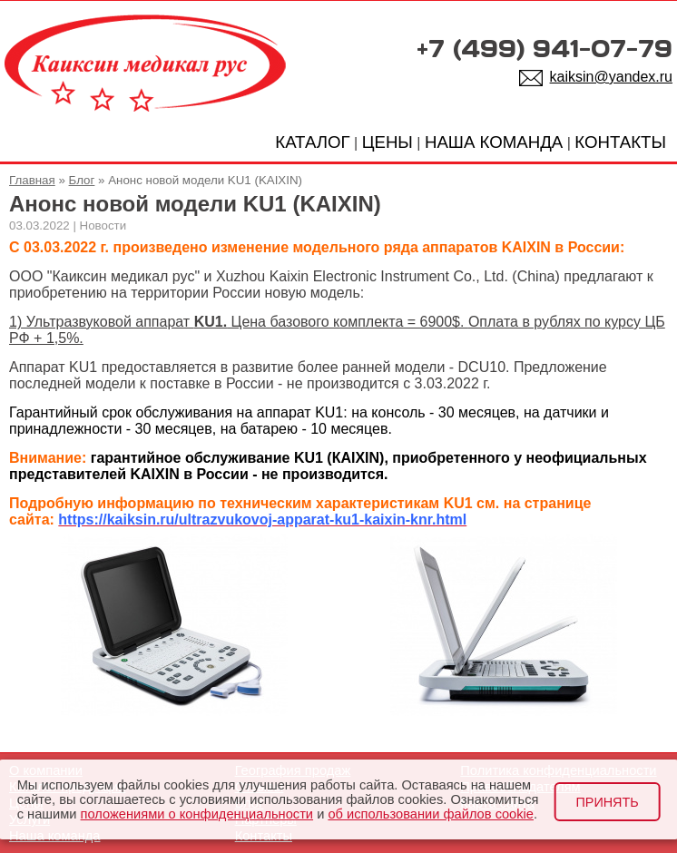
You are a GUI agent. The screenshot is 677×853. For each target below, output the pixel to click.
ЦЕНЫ (387, 142)
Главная (32, 180)
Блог (82, 180)
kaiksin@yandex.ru (611, 76)
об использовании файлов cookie (431, 814)
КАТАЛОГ (312, 142)
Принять (606, 802)
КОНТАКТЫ (620, 142)
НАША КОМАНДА (494, 142)
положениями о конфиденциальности (197, 814)
